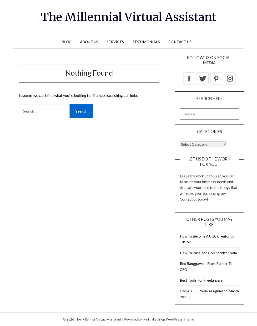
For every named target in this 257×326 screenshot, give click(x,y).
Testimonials (146, 42)
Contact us (180, 42)
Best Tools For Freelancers (201, 280)
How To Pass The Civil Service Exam (208, 253)
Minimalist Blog (154, 319)
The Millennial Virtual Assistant (128, 17)
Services (115, 42)
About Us (89, 42)
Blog (67, 42)
